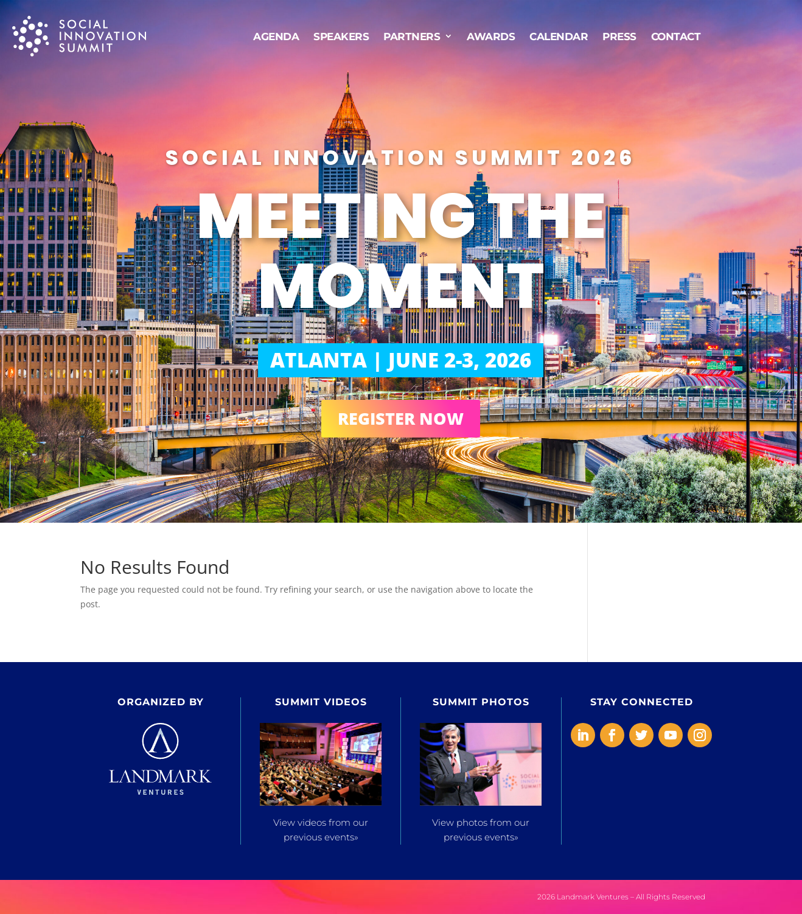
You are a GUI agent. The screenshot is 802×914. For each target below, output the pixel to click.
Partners (411, 35)
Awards (491, 35)
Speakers (341, 35)
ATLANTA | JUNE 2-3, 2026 (400, 360)
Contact (676, 35)
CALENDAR (558, 35)
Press (619, 35)
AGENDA (276, 35)
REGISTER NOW (401, 418)
